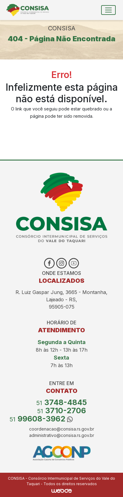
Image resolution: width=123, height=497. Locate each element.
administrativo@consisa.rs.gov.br (61, 435)
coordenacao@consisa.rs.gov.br (61, 428)
